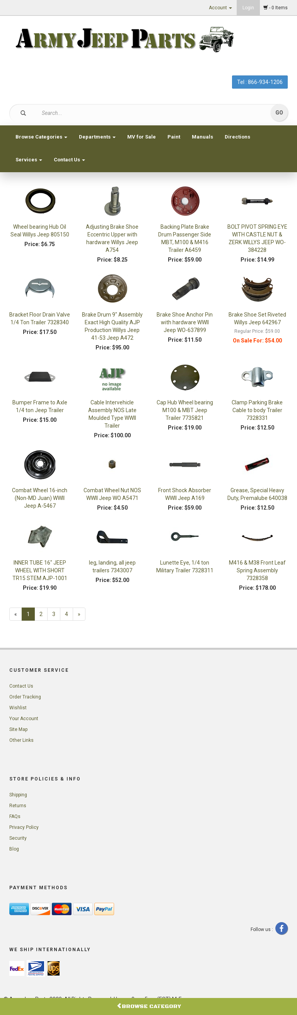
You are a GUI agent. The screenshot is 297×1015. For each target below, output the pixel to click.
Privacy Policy (24, 827)
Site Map (18, 729)
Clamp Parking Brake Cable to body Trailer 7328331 (257, 410)
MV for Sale (141, 137)
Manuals (202, 137)
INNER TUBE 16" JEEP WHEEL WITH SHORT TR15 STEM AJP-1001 (39, 570)
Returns (17, 805)
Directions (237, 137)
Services (28, 160)
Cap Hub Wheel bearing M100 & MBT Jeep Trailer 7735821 (185, 410)
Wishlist (18, 707)
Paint (173, 137)
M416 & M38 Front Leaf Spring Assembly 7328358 (257, 570)
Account (220, 7)
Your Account (23, 718)
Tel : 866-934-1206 (260, 82)
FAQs (14, 816)
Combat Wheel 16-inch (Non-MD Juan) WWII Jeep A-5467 (39, 498)
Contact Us (69, 160)
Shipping (18, 795)
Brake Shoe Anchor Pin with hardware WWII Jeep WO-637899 (185, 322)
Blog (14, 849)
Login (248, 7)
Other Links (21, 740)
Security (18, 838)
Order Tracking (25, 697)
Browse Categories (41, 137)
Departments (97, 137)
